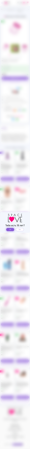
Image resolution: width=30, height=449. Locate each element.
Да (10, 229)
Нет (20, 229)
